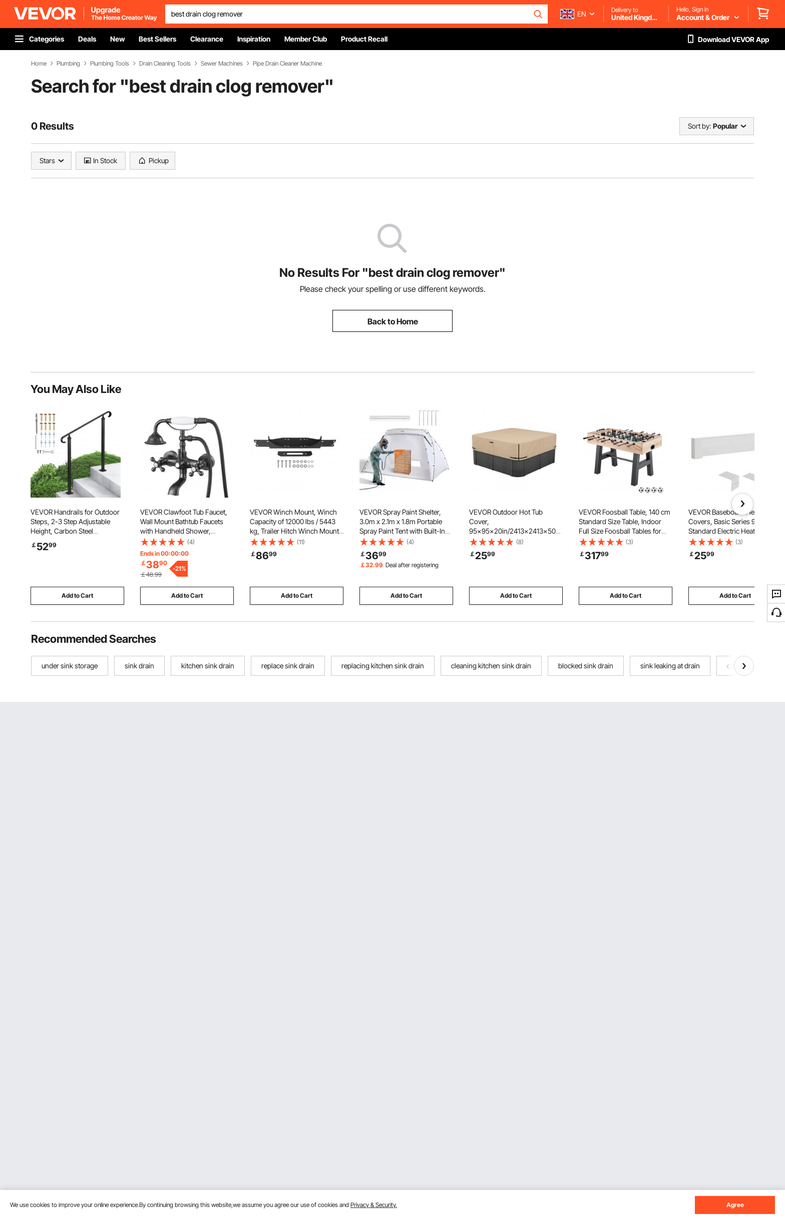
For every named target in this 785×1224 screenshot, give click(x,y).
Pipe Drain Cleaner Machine (287, 63)
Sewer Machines (222, 63)
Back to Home (392, 321)
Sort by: (699, 126)
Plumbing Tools (109, 63)
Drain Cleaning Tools (165, 63)
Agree (735, 1204)
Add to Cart (77, 595)
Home (39, 63)
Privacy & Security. (373, 1204)
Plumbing (68, 63)
